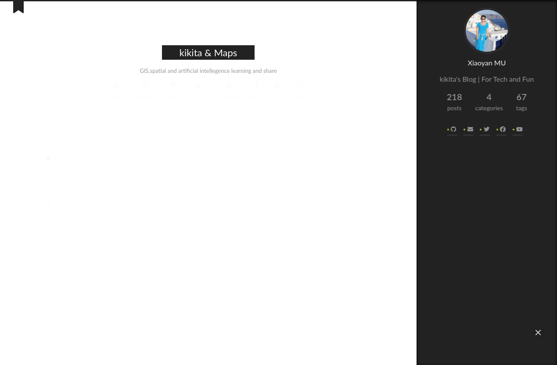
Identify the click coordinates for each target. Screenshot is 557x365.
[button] (538, 332)
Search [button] (299, 90)
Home (115, 90)
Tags (173, 90)
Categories (145, 90)
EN (277, 90)
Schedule (229, 90)
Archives (198, 90)
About (257, 90)
